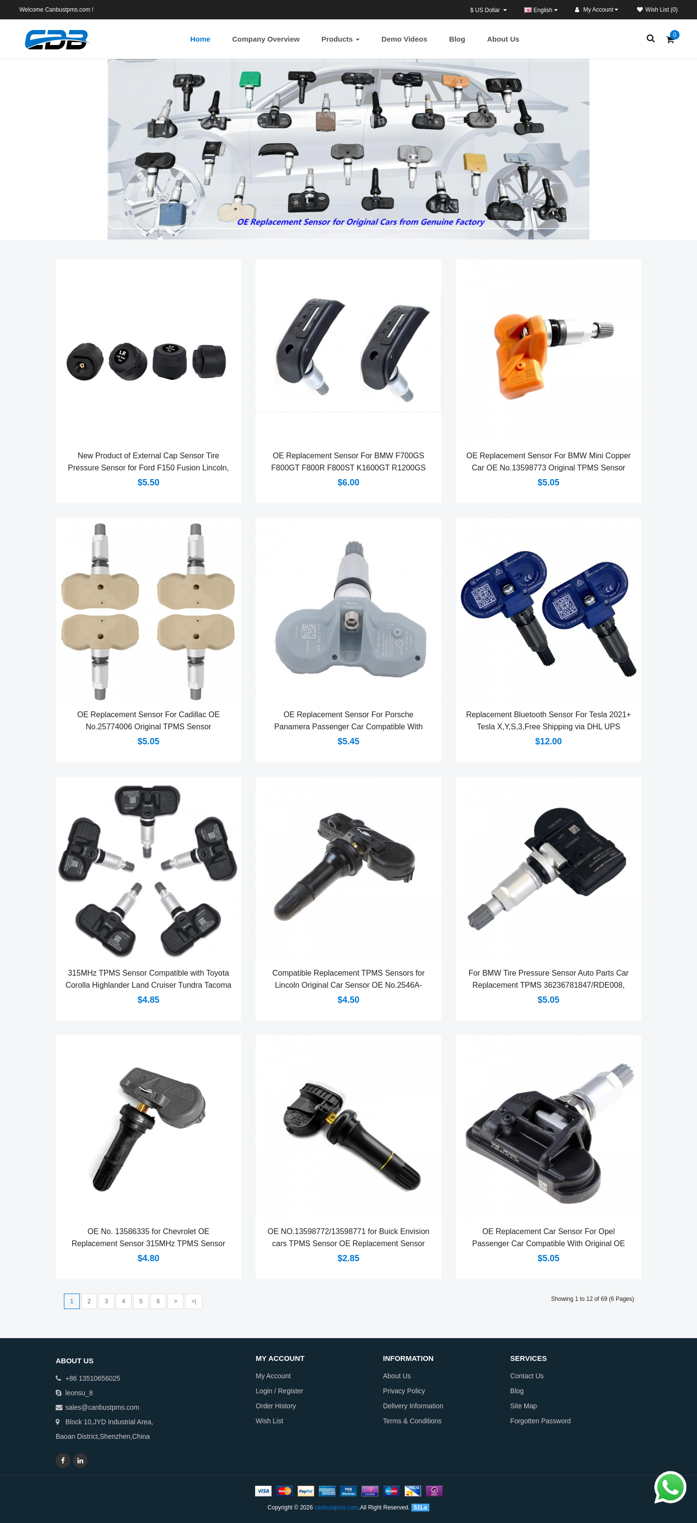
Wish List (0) (657, 9)
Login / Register (279, 1391)
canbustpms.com (337, 1507)
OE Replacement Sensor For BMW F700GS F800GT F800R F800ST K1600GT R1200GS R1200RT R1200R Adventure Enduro (348, 468)
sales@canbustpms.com (102, 1407)
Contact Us (527, 1376)
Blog (517, 1391)
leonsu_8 (79, 1393)
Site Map (523, 1406)
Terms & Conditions (412, 1421)
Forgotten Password (540, 1421)
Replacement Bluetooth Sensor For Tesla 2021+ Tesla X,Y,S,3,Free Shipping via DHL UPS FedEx (548, 726)
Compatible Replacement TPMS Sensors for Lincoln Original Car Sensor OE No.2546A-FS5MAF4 (349, 985)
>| (193, 1301)
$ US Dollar (488, 10)
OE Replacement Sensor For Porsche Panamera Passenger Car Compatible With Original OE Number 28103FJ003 (348, 726)
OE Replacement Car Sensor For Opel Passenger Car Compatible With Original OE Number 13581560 (548, 1243)
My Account (273, 1376)
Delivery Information (413, 1406)
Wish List (269, 1421)
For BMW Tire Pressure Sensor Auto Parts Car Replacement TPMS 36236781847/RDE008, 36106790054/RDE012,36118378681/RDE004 (549, 985)
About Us (397, 1376)
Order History (276, 1406)
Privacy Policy (404, 1391)
